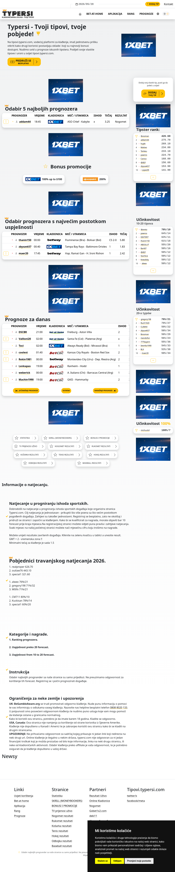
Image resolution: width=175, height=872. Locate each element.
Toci (21, 345)
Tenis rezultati (60, 831)
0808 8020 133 (118, 707)
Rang (130, 14)
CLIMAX (144, 326)
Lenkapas (25, 366)
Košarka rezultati (62, 826)
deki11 (93, 816)
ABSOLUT (145, 244)
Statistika (57, 796)
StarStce (144, 256)
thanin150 (25, 240)
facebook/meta (136, 801)
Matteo (144, 147)
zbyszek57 (25, 246)
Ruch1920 (145, 323)
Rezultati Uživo (98, 796)
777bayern (145, 342)
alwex (144, 263)
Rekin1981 (25, 359)
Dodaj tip (153, 4)
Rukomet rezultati (62, 821)
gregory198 (146, 319)
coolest (23, 352)
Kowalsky (145, 259)
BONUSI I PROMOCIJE (64, 806)
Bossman (145, 136)
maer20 (23, 253)
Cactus (144, 158)
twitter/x (132, 796)
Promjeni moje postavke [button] (139, 861)
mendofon (145, 338)
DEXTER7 (144, 237)
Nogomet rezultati (62, 816)
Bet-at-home (94, 14)
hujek (143, 143)
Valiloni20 (25, 339)
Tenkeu (144, 151)
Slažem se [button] (103, 861)
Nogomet (95, 806)
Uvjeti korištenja (23, 796)
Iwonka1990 (146, 345)
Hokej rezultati (60, 836)
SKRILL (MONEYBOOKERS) (67, 801)
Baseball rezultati (62, 846)
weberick (24, 372)
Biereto (144, 229)
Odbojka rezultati (62, 841)
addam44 (25, 121)
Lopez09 (145, 170)
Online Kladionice (99, 801)
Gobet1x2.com (97, 811)
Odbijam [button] (117, 861)
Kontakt (168, 4)
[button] (26, 390)
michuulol (145, 430)
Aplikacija (115, 14)
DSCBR (23, 332)
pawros (144, 155)
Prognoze (146, 14)
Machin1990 (26, 379)
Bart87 (144, 248)
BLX (142, 349)
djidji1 (143, 162)
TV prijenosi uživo (62, 811)
